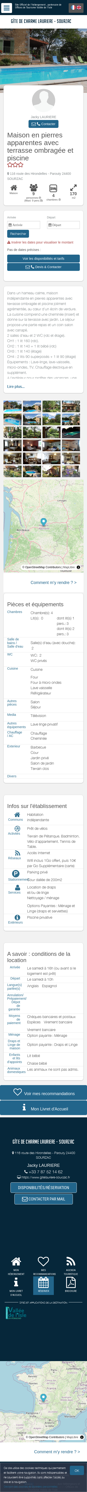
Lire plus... (16, 386)
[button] (43, 124)
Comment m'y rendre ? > (54, 582)
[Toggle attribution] (78, 567)
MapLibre (69, 567)
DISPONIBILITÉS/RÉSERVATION (43, 1187)
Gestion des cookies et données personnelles (31, 1486)
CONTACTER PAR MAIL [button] (43, 1199)
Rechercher (18, 234)
